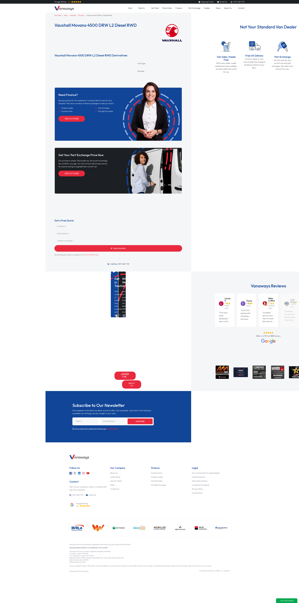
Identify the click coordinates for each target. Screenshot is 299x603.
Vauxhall (73, 15)
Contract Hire (156, 465)
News (218, 8)
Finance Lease (157, 469)
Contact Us (125, 375)
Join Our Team (116, 473)
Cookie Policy (197, 485)
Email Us (222, 2)
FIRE (220, 563)
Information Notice (199, 473)
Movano (81, 15)
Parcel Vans (167, 8)
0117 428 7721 (119, 264)
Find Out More (72, 119)
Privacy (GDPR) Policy (91, 255)
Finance (179, 8)
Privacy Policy (112, 421)
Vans (130, 8)
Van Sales (57, 15)
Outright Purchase (158, 477)
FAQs (112, 477)
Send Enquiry (118, 248)
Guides (207, 8)
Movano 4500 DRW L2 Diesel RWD (99, 15)
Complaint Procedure (200, 477)
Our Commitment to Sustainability (206, 465)
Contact (241, 8)
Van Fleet (155, 8)
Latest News (115, 469)
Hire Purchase (156, 473)
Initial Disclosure (198, 469)
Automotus (210, 563)
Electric (141, 8)
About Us (228, 8)
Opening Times (206, 2)
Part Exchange (194, 8)
